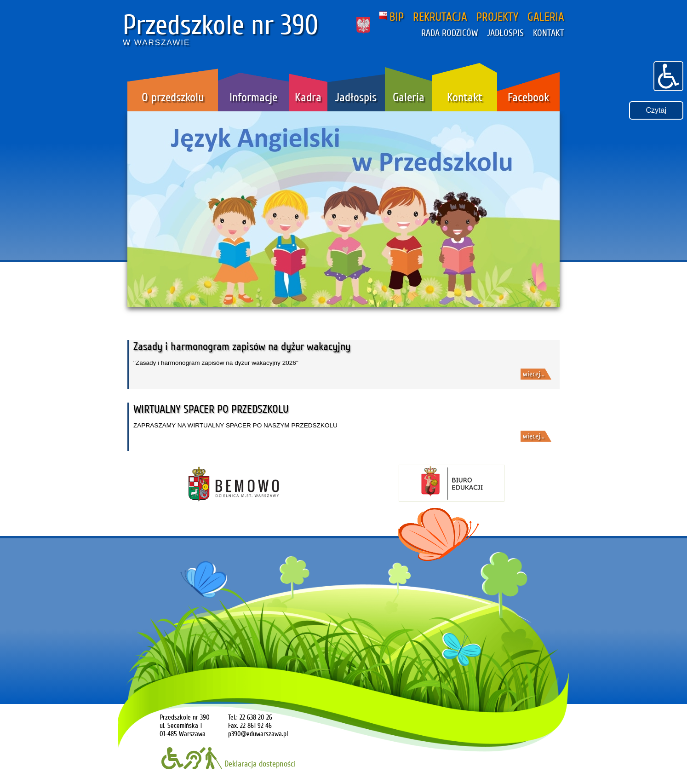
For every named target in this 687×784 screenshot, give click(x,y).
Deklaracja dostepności (228, 764)
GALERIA (545, 17)
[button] (668, 75)
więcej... (533, 374)
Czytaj (656, 110)
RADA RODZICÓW (449, 33)
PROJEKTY (497, 17)
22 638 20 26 (256, 717)
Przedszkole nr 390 (221, 25)
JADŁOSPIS (505, 33)
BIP (391, 17)
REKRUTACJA (440, 17)
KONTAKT (548, 33)
